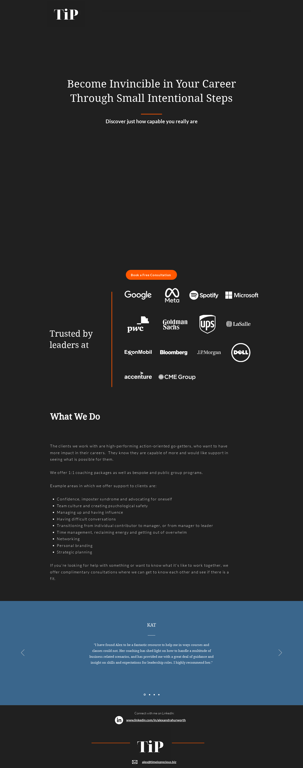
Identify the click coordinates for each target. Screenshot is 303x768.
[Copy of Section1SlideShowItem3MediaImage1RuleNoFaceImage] (158, 694)
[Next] (280, 653)
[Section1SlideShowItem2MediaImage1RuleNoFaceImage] (149, 694)
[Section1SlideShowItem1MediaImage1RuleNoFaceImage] (145, 695)
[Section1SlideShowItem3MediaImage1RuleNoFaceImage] (154, 694)
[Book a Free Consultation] (151, 275)
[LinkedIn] (119, 720)
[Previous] (22, 653)
